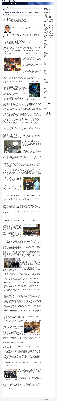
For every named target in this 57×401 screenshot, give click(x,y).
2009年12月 (45, 73)
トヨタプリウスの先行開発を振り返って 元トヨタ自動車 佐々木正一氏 (48, 17)
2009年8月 (45, 74)
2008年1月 (45, 89)
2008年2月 (45, 88)
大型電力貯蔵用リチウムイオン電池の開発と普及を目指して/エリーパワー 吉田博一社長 (48, 30)
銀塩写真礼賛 (45, 14)
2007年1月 (45, 99)
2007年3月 (45, 98)
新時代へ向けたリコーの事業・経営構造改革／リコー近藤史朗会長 (48, 33)
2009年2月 (45, 79)
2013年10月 (45, 46)
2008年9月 (45, 84)
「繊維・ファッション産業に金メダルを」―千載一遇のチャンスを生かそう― (48, 13)
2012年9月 (45, 54)
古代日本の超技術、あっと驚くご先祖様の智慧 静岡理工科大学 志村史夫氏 (48, 36)
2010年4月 (45, 70)
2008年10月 (45, 83)
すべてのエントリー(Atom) (47, 113)
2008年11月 (45, 82)
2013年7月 (45, 48)
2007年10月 (45, 92)
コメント (4, 214)
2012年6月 (45, 56)
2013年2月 (45, 52)
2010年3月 (45, 71)
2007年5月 (45, 96)
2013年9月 (45, 47)
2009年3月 (45, 78)
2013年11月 (45, 45)
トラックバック (10, 214)
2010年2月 (45, 72)
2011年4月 (45, 63)
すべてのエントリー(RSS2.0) (48, 112)
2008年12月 (45, 81)
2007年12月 (45, 90)
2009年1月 (45, 80)
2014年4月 (45, 42)
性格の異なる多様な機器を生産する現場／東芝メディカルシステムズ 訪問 (48, 38)
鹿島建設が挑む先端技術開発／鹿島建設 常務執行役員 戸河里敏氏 (48, 21)
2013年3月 (45, 51)
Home (4, 7)
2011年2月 (45, 65)
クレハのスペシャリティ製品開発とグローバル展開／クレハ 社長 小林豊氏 (49, 20)
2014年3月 (45, 43)
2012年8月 (45, 55)
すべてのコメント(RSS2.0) (47, 114)
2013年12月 (45, 44)
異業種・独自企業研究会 (13, 16)
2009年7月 (45, 75)
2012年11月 (45, 53)
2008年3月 (45, 87)
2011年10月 (45, 60)
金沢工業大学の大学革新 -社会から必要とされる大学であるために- (22, 220)
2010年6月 (45, 69)
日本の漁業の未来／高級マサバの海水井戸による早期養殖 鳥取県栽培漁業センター (48, 10)
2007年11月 (45, 91)
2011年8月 (45, 61)
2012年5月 (45, 57)
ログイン (45, 109)
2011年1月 (45, 66)
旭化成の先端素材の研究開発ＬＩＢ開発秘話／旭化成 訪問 (48, 32)
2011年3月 (45, 64)
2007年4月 (45, 97)
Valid (45, 108)
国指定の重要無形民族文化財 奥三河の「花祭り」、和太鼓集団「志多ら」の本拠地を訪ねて (48, 28)
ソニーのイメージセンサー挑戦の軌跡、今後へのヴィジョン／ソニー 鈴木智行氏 (48, 24)
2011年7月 (45, 62)
